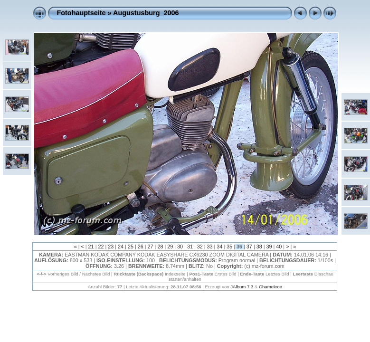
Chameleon (270, 286)
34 (219, 246)
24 (120, 246)
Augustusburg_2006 (146, 13)
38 (259, 246)
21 (91, 246)
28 (160, 246)
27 (150, 246)
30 (180, 246)
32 (200, 246)
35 (229, 246)
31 (190, 246)
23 (110, 246)
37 (249, 246)
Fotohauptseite (81, 13)
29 (170, 246)
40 (279, 246)
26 (140, 246)
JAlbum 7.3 (241, 286)
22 (100, 246)
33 (210, 246)
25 (130, 246)
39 (269, 246)
